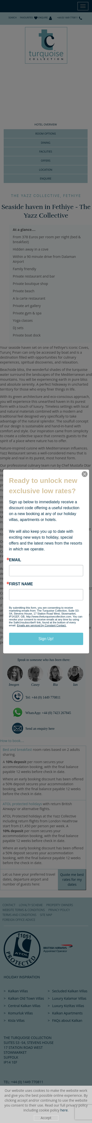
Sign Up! (46, 639)
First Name (21, 584)
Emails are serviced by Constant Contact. (41, 625)
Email (15, 560)
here (64, 1110)
